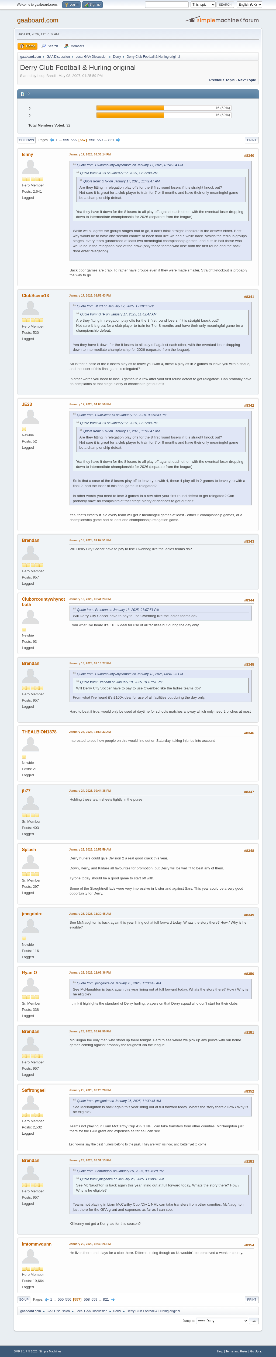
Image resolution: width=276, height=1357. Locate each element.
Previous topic (222, 80)
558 (92, 140)
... (61, 140)
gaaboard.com (37, 20)
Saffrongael (34, 1090)
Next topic (247, 80)
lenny (27, 154)
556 (74, 140)
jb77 (26, 790)
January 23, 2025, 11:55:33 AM (90, 731)
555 (66, 140)
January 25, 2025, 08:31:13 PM (90, 1160)
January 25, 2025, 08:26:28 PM (90, 1090)
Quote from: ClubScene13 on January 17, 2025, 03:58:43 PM (122, 415)
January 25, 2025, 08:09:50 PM (90, 1031)
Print (251, 140)
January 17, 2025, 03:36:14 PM (90, 154)
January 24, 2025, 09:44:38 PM (90, 790)
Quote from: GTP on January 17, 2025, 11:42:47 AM (121, 181)
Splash (29, 849)
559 (100, 140)
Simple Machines (50, 1351)
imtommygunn (36, 1244)
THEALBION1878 (39, 732)
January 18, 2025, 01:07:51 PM (90, 540)
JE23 (27, 404)
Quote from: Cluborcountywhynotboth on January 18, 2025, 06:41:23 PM (130, 674)
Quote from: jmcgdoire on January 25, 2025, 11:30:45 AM (119, 983)
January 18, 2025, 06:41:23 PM (90, 599)
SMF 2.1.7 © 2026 (25, 1351)
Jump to (188, 1321)
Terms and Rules (236, 1351)
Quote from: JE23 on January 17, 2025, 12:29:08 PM (118, 173)
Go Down (26, 140)
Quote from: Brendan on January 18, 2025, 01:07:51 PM (118, 610)
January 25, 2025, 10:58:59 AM (90, 849)
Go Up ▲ (256, 1351)
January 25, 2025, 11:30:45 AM (90, 913)
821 (111, 140)
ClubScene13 (35, 295)
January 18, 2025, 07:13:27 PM (90, 663)
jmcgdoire (32, 914)
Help (220, 1351)
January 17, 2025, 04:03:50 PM (90, 404)
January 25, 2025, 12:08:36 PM (90, 972)
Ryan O (29, 972)
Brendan (30, 540)
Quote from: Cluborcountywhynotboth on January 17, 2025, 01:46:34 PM (130, 165)
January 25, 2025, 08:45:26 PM (90, 1244)
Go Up (24, 1299)
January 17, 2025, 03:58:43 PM (90, 295)
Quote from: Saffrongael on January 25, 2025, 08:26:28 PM (120, 1171)
